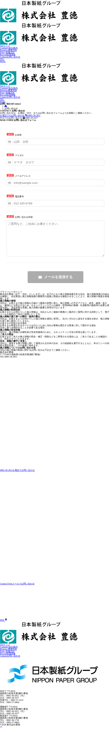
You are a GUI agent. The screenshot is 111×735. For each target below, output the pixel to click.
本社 (3, 627)
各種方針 (7, 52)
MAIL (3, 61)
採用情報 (7, 54)
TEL (2, 59)
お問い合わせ (10, 57)
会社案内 (9, 48)
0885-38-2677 (19, 118)
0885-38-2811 (20, 115)
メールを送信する (58, 284)
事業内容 (8, 50)
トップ (5, 45)
